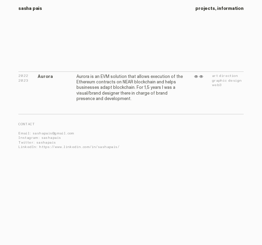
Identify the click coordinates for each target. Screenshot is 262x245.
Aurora (45, 77)
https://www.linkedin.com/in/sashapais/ (79, 147)
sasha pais (30, 8)
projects (205, 8)
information (230, 8)
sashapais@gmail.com (53, 133)
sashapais (51, 137)
